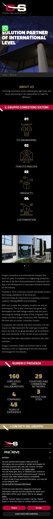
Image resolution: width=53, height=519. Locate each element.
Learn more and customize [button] (26, 514)
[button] (24, 265)
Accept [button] (39, 508)
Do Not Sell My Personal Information (16, 484)
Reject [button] (14, 508)
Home (5, 74)
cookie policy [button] (30, 469)
